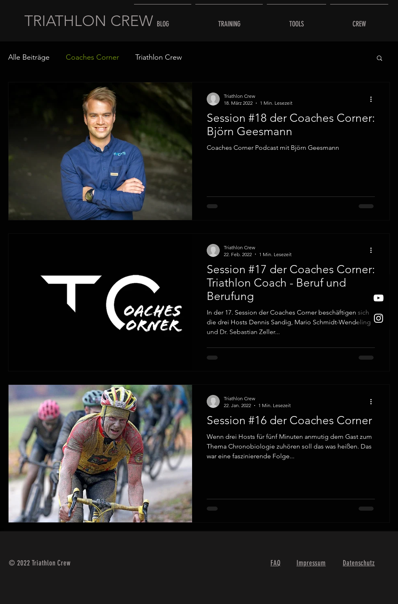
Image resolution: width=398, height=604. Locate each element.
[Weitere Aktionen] (374, 99)
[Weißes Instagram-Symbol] (378, 318)
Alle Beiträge (29, 57)
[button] (379, 58)
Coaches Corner (92, 57)
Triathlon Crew (158, 57)
